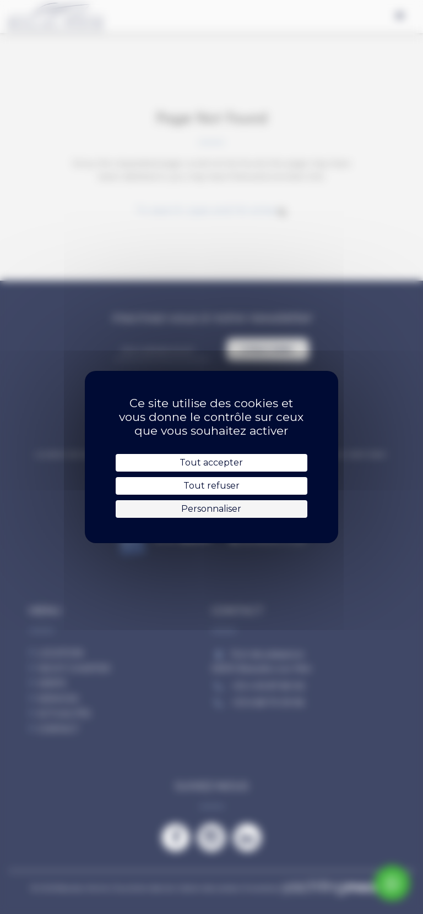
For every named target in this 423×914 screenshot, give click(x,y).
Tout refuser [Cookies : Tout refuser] (211, 485)
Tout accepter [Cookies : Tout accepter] (211, 462)
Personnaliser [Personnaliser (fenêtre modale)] (211, 508)
